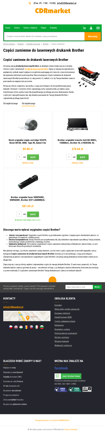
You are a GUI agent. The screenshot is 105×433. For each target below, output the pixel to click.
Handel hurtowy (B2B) (63, 317)
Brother (46, 44)
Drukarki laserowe (33, 44)
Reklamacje (59, 325)
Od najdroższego (10, 103)
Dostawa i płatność (62, 313)
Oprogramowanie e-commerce (47, 420)
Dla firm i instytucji (62, 337)
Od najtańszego (28, 103)
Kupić (33, 157)
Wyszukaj (92, 36)
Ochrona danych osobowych (66, 333)
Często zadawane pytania (65, 321)
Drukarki (21, 44)
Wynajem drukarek (62, 341)
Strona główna (9, 44)
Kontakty (58, 305)
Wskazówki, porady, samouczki (67, 309)
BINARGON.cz (64, 420)
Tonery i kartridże (71, 429)
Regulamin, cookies (62, 329)
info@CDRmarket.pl (66, 3)
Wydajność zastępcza (63, 345)
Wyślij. (97, 287)
